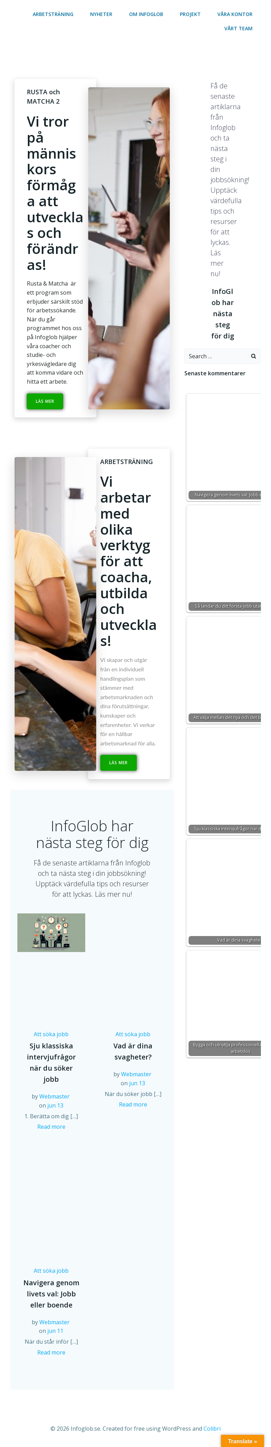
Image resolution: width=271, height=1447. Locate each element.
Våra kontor (235, 14)
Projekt (190, 14)
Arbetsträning (53, 14)
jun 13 (55, 1105)
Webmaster (54, 1096)
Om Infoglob (146, 14)
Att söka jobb (51, 1034)
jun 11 (55, 1331)
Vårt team (238, 28)
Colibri (212, 1428)
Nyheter (101, 14)
